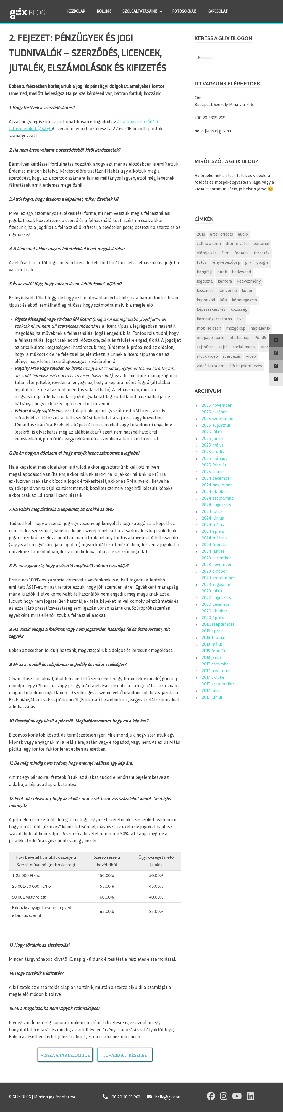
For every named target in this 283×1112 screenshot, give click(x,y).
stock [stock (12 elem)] (266, 347)
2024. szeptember (218, 499)
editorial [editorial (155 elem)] (261, 244)
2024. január (213, 552)
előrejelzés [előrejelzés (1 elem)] (207, 253)
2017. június (212, 698)
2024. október (214, 492)
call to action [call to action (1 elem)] (209, 244)
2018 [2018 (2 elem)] (201, 235)
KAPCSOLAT (219, 12)
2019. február (214, 638)
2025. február (214, 465)
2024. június (213, 518)
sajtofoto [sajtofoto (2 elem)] (205, 347)
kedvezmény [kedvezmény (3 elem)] (249, 282)
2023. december (216, 558)
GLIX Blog (42, 11)
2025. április (213, 452)
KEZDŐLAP (78, 12)
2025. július (212, 432)
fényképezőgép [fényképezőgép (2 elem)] (225, 263)
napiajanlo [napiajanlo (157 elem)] (260, 329)
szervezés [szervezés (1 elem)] (232, 357)
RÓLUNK (105, 12)
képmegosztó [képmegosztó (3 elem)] (244, 300)
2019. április (212, 631)
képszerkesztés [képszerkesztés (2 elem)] (211, 310)
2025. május (213, 445)
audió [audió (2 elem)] (243, 235)
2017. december (216, 664)
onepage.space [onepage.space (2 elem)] (210, 338)
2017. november (216, 671)
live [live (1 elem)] (240, 319)
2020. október (214, 611)
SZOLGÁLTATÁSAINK (144, 11)
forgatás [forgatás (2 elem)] (261, 253)
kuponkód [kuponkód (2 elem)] (206, 300)
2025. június (213, 439)
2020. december (216, 605)
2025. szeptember (218, 419)
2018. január (212, 658)
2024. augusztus (216, 505)
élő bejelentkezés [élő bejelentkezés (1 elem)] (245, 366)
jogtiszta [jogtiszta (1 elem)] (205, 282)
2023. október (214, 572)
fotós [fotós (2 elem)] (201, 263)
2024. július (212, 512)
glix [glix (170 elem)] (248, 263)
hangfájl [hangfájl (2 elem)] (204, 272)
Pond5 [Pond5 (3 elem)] (260, 338)
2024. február (214, 545)
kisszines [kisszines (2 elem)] (205, 291)
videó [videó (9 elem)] (251, 357)
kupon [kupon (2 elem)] (247, 291)
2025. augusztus (216, 426)
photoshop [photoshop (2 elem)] (239, 338)
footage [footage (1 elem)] (241, 253)
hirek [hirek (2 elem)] (222, 272)
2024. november (217, 485)
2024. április (213, 532)
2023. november (217, 565)
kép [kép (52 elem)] (223, 300)
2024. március (214, 538)
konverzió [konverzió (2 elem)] (228, 291)
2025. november (217, 406)
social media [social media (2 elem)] (244, 347)
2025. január (213, 472)
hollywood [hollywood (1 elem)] (241, 272)
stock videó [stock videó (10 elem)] (207, 357)
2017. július (211, 691)
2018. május (212, 645)
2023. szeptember (218, 578)
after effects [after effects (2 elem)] (221, 235)
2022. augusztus (216, 598)
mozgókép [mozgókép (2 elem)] (235, 329)
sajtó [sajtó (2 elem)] (223, 347)
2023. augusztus (216, 585)
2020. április (213, 618)
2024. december (216, 479)
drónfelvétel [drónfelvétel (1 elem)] (237, 244)
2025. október (214, 412)
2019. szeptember (218, 625)
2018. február (214, 651)
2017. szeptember (218, 684)
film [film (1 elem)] (225, 253)
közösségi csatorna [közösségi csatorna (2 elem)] (214, 319)
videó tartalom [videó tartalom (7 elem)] (210, 366)
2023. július (212, 591)
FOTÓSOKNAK (185, 12)
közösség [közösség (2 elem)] (238, 310)
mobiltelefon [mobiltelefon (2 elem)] (209, 329)
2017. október (214, 678)
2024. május (213, 525)
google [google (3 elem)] (262, 263)
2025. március (214, 459)
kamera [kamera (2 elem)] (225, 282)
